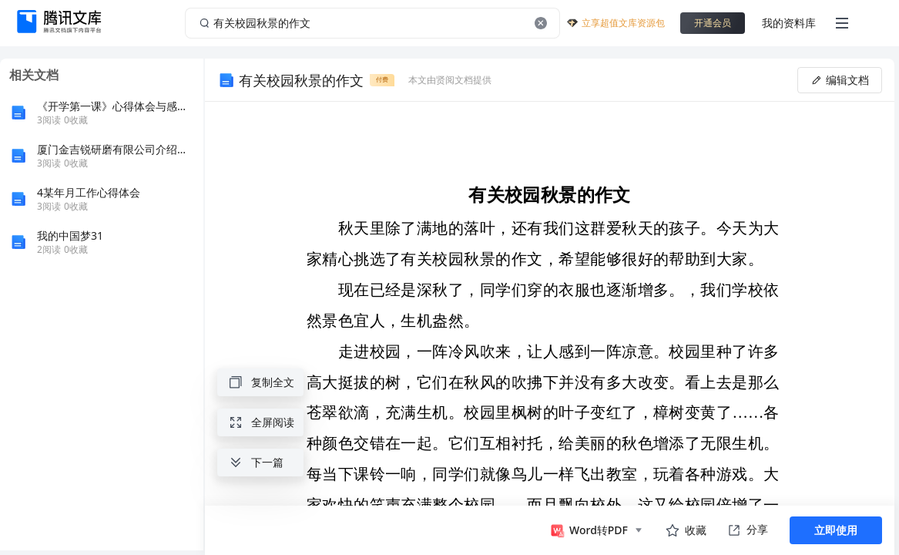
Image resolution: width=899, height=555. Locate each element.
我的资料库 (789, 22)
